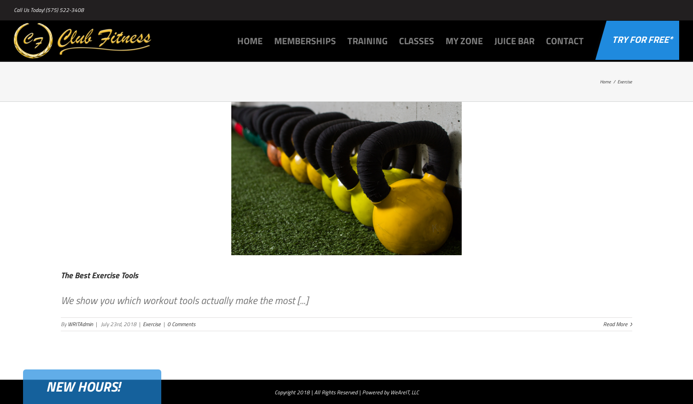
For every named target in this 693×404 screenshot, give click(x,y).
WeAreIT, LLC (404, 392)
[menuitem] (255, 40)
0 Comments (181, 324)
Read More (615, 324)
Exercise (152, 324)
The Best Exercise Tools (99, 275)
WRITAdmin (80, 324)
